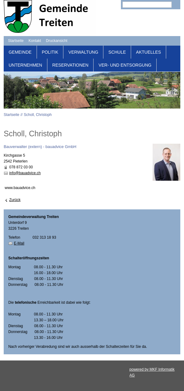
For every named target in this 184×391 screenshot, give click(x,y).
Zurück (15, 200)
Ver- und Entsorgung (124, 65)
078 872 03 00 (21, 167)
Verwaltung (83, 52)
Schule (117, 52)
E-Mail (19, 243)
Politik (50, 52)
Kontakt (35, 41)
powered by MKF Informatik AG (152, 372)
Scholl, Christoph (38, 115)
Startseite (16, 41)
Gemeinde (20, 52)
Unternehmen (25, 65)
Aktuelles (148, 52)
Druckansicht (56, 41)
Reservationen (70, 65)
